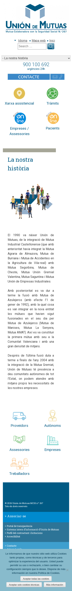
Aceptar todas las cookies (36, 578)
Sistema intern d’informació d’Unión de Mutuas (33, 529)
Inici (52, 40)
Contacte (11, 545)
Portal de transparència (19, 526)
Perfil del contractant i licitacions (25, 532)
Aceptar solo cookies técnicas (24, 584)
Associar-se (16, 516)
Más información (54, 584)
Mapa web (39, 40)
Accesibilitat (13, 536)
